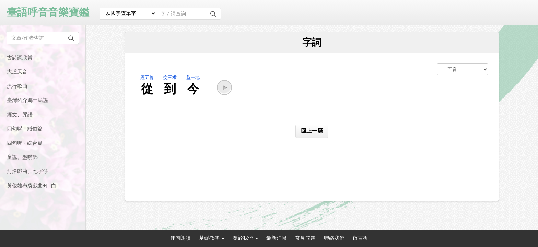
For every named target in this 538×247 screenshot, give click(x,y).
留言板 (360, 238)
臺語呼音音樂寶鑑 (48, 12)
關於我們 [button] (245, 238)
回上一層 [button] (312, 131)
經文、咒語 (20, 114)
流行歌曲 (17, 86)
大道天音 (17, 72)
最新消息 (276, 238)
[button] (224, 87)
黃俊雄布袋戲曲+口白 (31, 186)
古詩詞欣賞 (20, 58)
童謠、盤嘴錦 (22, 157)
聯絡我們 (334, 238)
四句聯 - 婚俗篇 (25, 129)
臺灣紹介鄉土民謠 (27, 100)
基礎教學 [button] (211, 238)
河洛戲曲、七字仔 (27, 171)
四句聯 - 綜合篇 (25, 143)
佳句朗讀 (180, 238)
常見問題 (305, 238)
